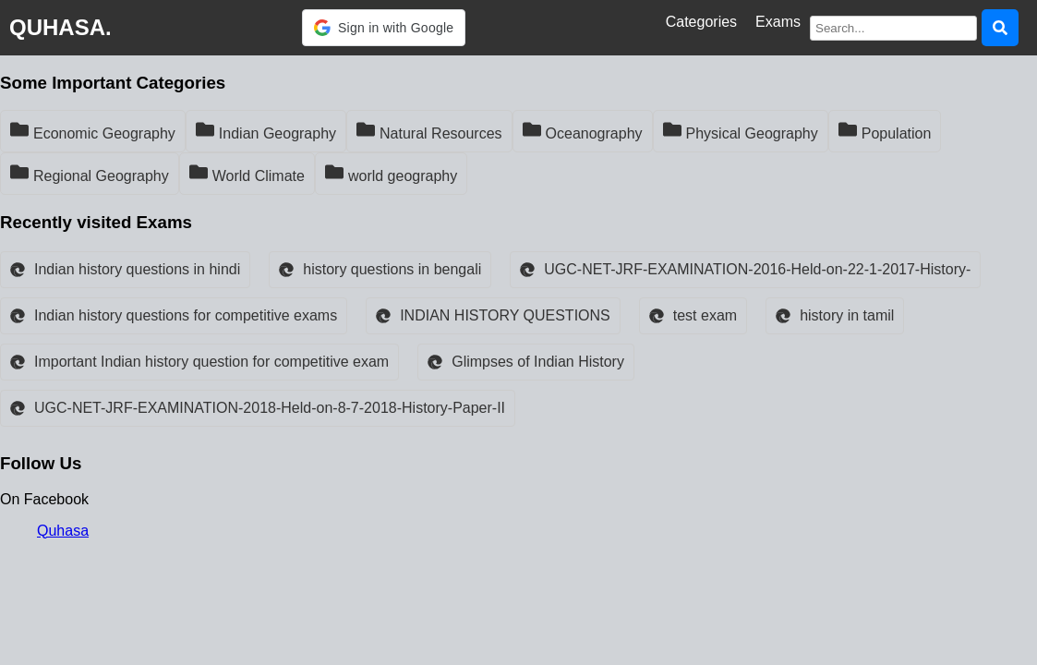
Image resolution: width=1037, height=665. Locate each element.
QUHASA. (60, 27)
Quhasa (63, 530)
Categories (701, 22)
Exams (778, 22)
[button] (383, 27)
